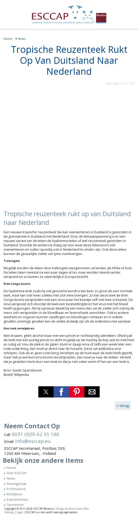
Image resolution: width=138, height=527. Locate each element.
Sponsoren (15, 505)
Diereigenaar (17, 484)
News (11, 478)
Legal (19, 512)
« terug (122, 405)
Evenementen (17, 499)
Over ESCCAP (17, 473)
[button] (46, 391)
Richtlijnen (14, 494)
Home (11, 468)
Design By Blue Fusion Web (72, 508)
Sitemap (9, 512)
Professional (16, 489)
